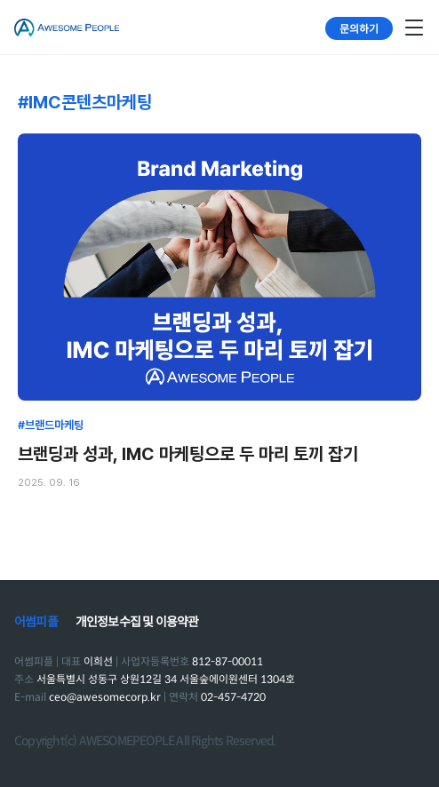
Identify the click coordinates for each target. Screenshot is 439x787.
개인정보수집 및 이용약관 (137, 622)
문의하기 (359, 28)
